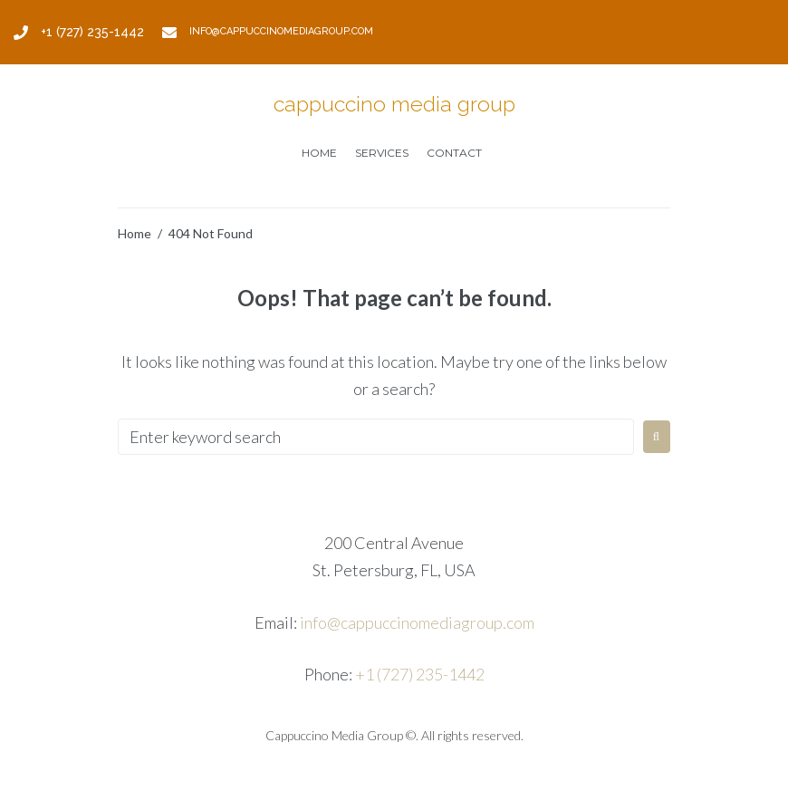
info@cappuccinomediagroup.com (417, 622)
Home (134, 233)
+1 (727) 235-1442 (420, 674)
